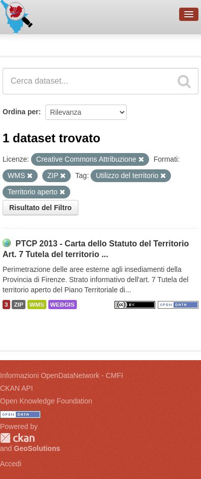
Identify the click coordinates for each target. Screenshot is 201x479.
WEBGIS (62, 304)
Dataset (18, 43)
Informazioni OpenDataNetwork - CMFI (61, 375)
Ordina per (21, 112)
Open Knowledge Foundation (46, 401)
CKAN (17, 438)
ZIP (18, 304)
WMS (37, 304)
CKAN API (16, 388)
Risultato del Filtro (40, 208)
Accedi (10, 464)
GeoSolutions (37, 448)
